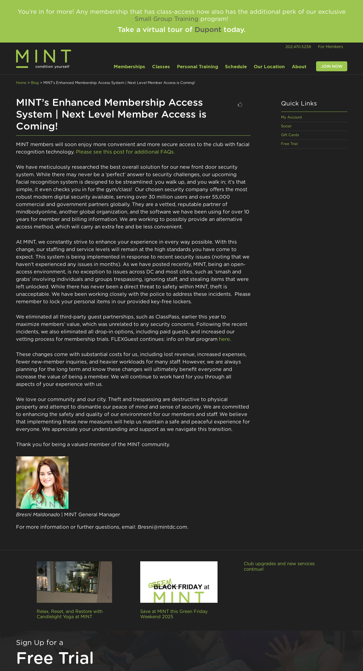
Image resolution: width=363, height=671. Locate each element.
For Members (330, 47)
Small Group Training (166, 19)
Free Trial (289, 144)
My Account (291, 117)
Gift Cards (290, 135)
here (224, 339)
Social (286, 126)
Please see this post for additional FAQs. (125, 152)
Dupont (208, 29)
